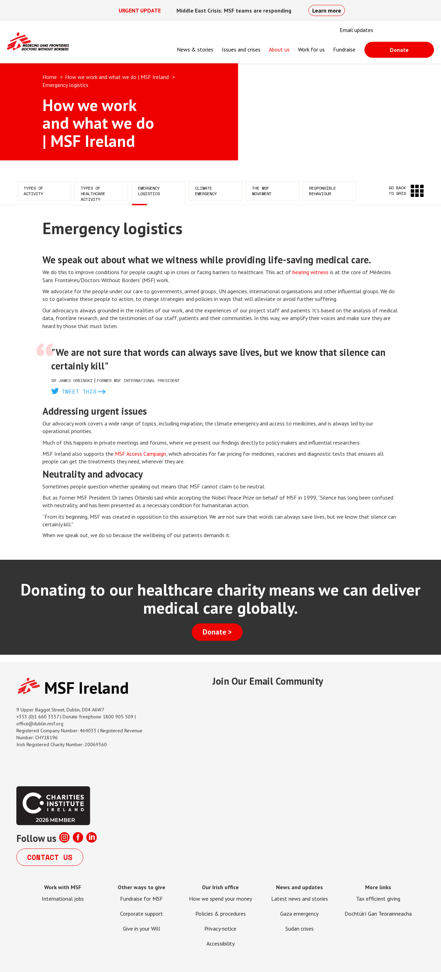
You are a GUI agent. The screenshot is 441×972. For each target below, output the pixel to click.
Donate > (217, 632)
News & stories (195, 49)
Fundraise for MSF (141, 898)
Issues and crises (241, 49)
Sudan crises (299, 928)
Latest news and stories (299, 898)
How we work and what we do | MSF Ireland (117, 76)
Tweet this (79, 391)
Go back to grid (397, 190)
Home (49, 76)
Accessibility (220, 943)
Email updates (356, 29)
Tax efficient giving (378, 898)
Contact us (49, 857)
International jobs (63, 898)
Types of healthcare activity (93, 193)
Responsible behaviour (322, 191)
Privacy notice (220, 928)
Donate (399, 49)
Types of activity (33, 191)
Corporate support (141, 913)
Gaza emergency (299, 913)
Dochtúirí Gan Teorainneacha (378, 913)
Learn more (326, 10)
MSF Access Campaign (140, 453)
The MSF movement (261, 191)
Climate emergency (206, 191)
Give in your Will (141, 928)
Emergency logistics (149, 191)
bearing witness (310, 272)
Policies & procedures (220, 913)
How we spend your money (220, 898)
